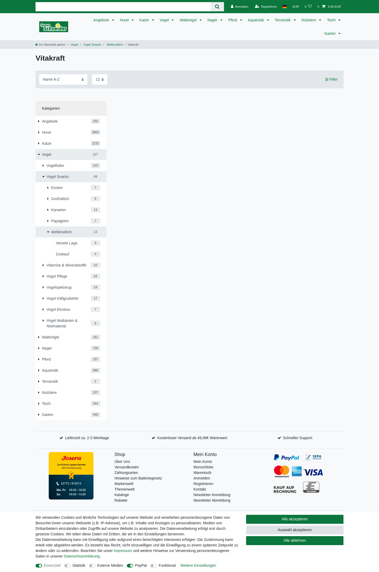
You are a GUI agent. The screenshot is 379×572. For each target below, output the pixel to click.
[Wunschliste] (308, 6)
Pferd (233, 20)
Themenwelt (124, 489)
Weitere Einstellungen (198, 565)
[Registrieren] (266, 6)
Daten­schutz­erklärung (81, 556)
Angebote (101, 20)
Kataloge (121, 495)
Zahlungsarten (126, 473)
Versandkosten (126, 467)
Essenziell (52, 565)
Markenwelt (123, 484)
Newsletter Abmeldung (211, 500)
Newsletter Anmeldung (211, 495)
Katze (144, 20)
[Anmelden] (239, 6)
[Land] (285, 6)
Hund (124, 20)
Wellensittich (114, 44)
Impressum (123, 551)
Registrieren (203, 484)
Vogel (165, 20)
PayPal (141, 565)
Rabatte (120, 500)
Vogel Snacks (92, 44)
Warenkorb (202, 473)
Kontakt (199, 489)
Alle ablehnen (295, 540)
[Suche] (217, 6)
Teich (332, 20)
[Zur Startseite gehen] (50, 44)
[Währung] (296, 6)
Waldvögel (188, 20)
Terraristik (283, 20)
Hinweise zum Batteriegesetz (138, 478)
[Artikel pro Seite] (99, 79)
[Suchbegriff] (123, 6)
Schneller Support (297, 438)
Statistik (78, 565)
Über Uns (122, 461)
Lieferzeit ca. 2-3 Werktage (87, 438)
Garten (330, 33)
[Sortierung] (63, 79)
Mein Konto (202, 461)
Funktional (167, 565)
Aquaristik (256, 20)
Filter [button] (331, 79)
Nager (212, 20)
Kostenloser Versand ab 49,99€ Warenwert (192, 438)
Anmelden (201, 478)
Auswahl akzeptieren (295, 530)
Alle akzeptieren (295, 519)
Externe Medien (110, 565)
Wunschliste (203, 467)
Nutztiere (309, 20)
